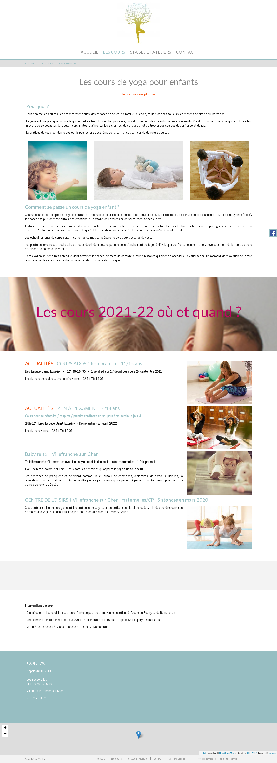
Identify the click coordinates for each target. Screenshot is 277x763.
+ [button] (5, 728)
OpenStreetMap (226, 753)
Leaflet (203, 753)
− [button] (5, 734)
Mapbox (272, 753)
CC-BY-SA (252, 753)
